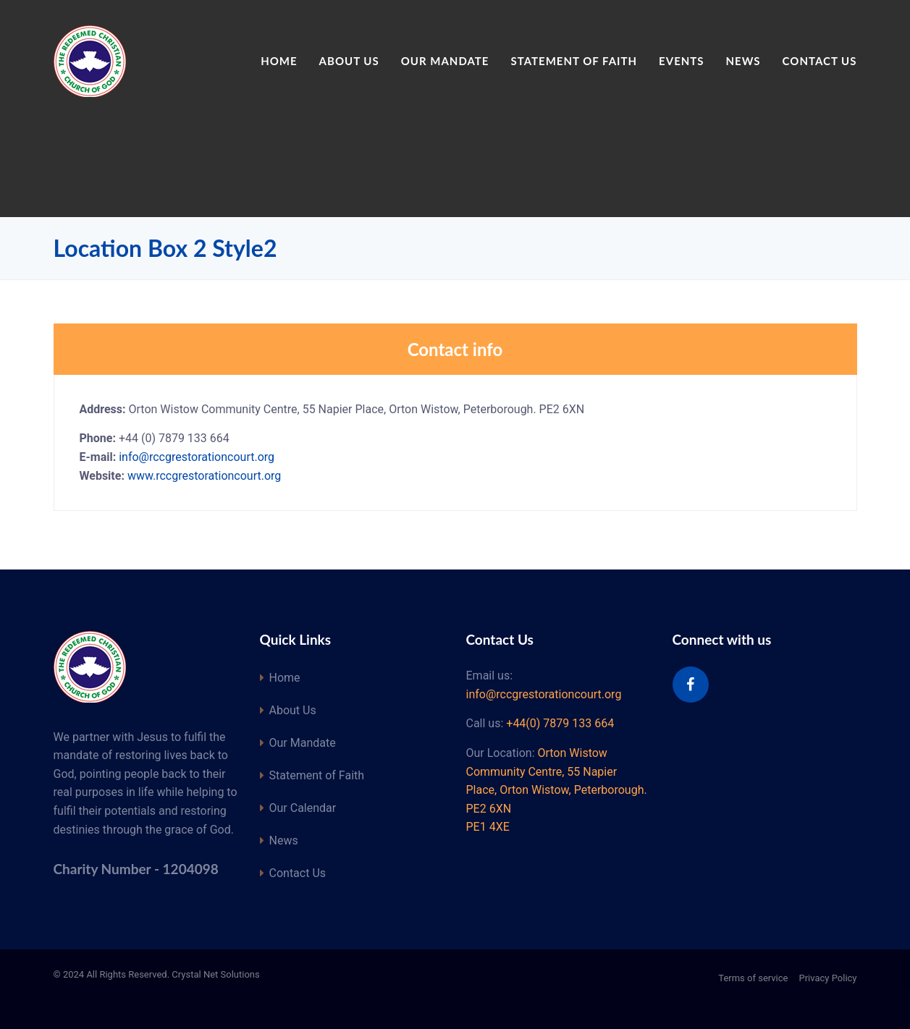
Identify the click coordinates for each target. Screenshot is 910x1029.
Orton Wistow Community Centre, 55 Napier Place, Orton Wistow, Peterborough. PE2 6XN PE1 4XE (556, 790)
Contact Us (820, 60)
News (743, 60)
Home (279, 60)
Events (681, 60)
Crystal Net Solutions (215, 974)
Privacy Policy (827, 978)
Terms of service (753, 978)
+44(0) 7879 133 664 (560, 723)
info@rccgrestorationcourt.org (196, 457)
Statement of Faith (573, 60)
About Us (349, 60)
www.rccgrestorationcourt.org (204, 476)
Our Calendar (303, 808)
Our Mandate (445, 60)
